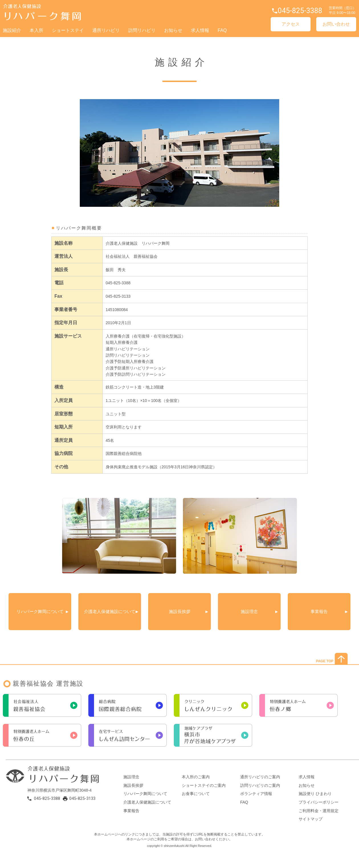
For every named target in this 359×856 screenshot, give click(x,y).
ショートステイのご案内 (204, 785)
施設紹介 (12, 30)
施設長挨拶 (179, 611)
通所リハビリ (106, 30)
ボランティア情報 (256, 793)
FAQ (222, 30)
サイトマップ (311, 819)
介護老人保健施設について (112, 611)
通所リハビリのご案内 (260, 777)
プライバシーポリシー (318, 802)
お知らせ (173, 30)
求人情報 (200, 30)
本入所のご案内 (196, 777)
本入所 (36, 30)
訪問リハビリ (142, 30)
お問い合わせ (336, 24)
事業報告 (319, 611)
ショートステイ (68, 30)
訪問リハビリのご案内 (260, 785)
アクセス (291, 24)
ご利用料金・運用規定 (318, 810)
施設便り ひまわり (315, 793)
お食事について (196, 793)
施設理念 (249, 611)
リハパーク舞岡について (40, 611)
